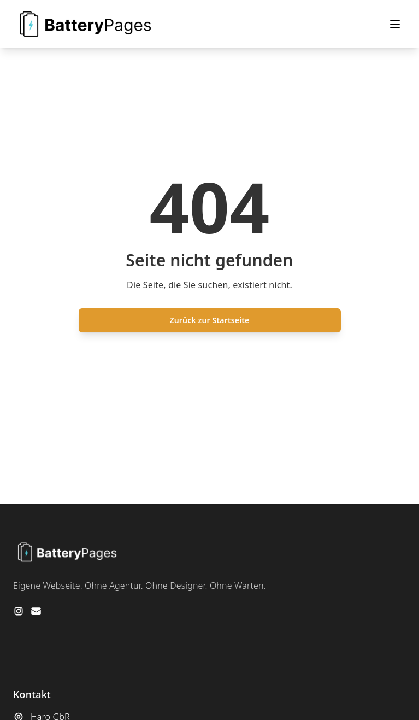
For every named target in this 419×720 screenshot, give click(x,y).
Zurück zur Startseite (210, 320)
